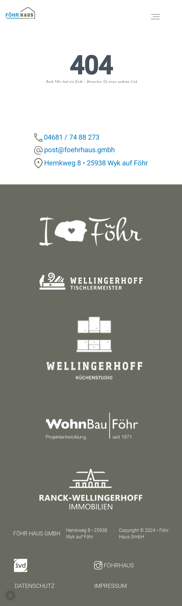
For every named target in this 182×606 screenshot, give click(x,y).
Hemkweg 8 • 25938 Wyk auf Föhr (96, 163)
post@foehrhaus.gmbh (79, 150)
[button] (10, 595)
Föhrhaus (114, 565)
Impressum (110, 585)
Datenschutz (35, 585)
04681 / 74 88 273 (71, 137)
